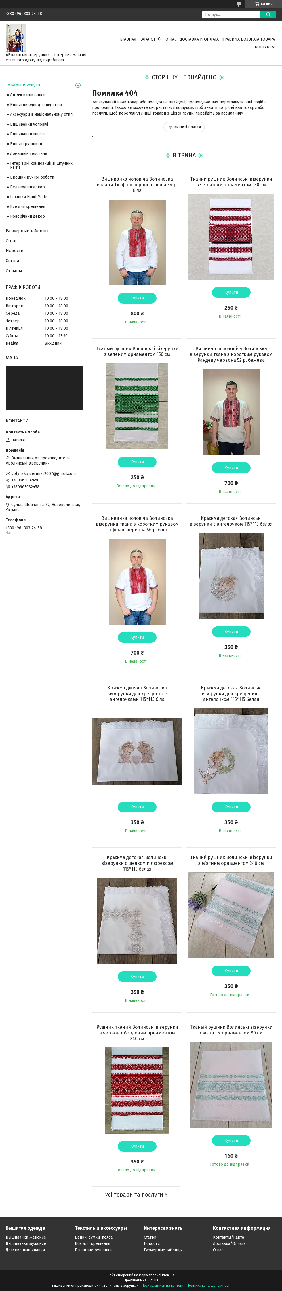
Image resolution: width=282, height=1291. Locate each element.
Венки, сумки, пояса (94, 1237)
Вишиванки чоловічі (29, 124)
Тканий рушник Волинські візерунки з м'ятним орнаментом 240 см (231, 860)
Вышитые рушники (93, 1250)
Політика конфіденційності (208, 1286)
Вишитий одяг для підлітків (36, 104)
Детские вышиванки (25, 1250)
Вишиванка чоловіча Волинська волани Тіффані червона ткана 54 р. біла (137, 184)
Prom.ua (168, 1275)
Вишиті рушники (26, 143)
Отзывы (14, 270)
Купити (137, 298)
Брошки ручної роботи (32, 177)
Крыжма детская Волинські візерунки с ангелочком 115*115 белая (231, 521)
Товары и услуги (23, 85)
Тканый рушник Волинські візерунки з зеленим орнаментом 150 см (137, 351)
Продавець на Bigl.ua (141, 1280)
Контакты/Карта (228, 1237)
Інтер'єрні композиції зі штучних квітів (41, 165)
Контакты (265, 47)
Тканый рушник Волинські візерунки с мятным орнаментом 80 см (231, 1030)
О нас (171, 39)
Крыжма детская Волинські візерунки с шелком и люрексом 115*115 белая (137, 863)
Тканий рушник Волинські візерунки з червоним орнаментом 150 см (231, 181)
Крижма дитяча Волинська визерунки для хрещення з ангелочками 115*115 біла (137, 693)
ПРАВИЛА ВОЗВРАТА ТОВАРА (248, 39)
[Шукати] (268, 14)
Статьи (12, 260)
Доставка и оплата (199, 39)
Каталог (147, 39)
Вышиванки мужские (26, 1243)
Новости (15, 250)
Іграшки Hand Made (28, 196)
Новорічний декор (27, 216)
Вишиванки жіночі (27, 134)
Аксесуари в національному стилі (41, 114)
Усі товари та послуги (134, 1194)
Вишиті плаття (187, 127)
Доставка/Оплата (229, 1243)
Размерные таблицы (27, 230)
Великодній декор (27, 187)
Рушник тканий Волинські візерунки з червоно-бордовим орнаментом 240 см (137, 1032)
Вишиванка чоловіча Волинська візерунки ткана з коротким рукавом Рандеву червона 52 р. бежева (231, 354)
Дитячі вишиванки (27, 94)
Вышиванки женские (26, 1237)
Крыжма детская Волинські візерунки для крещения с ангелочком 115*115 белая (231, 693)
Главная (127, 39)
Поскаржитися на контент (163, 1286)
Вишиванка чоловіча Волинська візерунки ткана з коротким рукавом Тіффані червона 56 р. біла (137, 523)
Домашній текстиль (28, 153)
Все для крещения (92, 1243)
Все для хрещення (27, 206)
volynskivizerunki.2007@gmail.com (44, 473)
